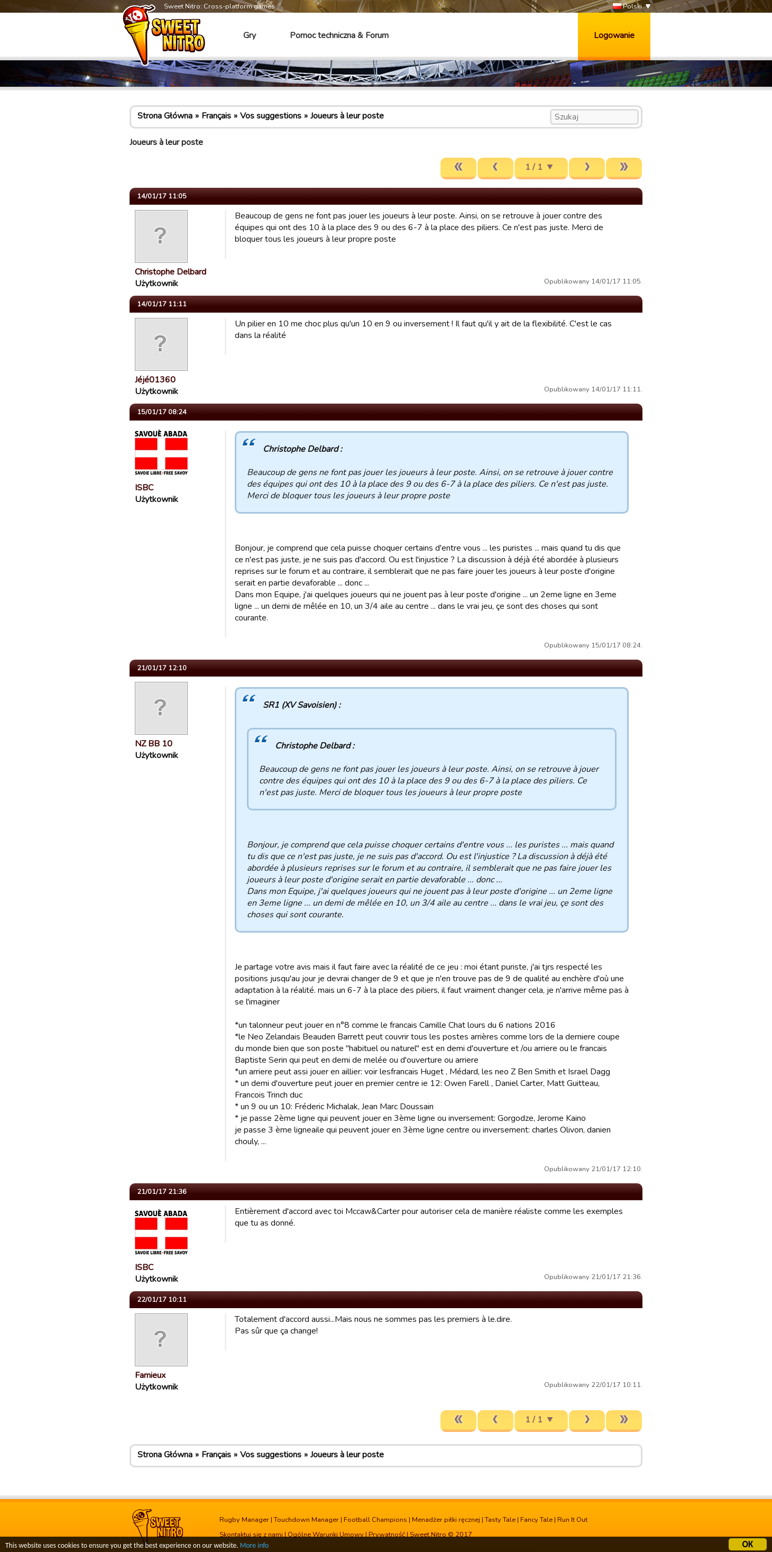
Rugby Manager (244, 1519)
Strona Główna (164, 116)
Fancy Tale (536, 1519)
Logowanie (614, 35)
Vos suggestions (270, 116)
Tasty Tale (500, 1519)
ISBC (144, 488)
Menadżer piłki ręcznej (446, 1519)
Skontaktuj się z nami (251, 1534)
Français (216, 116)
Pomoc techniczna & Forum (339, 35)
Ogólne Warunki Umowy (326, 1534)
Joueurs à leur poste (347, 116)
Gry (249, 35)
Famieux (150, 1375)
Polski (627, 7)
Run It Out (572, 1519)
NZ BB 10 (153, 744)
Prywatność (387, 1534)
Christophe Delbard (170, 272)
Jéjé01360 (155, 380)
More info (254, 1546)
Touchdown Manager (306, 1519)
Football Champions (375, 1519)
